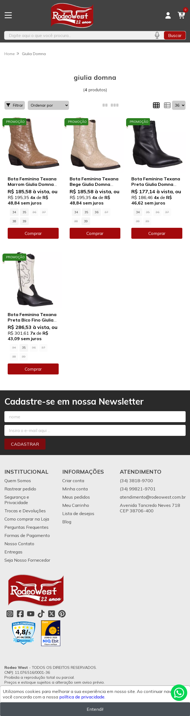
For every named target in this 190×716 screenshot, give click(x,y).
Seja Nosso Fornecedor (27, 560)
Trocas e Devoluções (25, 510)
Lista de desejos (78, 513)
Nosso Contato (19, 543)
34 (14, 212)
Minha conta (75, 488)
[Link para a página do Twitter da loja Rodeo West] (51, 614)
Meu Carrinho (75, 505)
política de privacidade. (82, 697)
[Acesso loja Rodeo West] (168, 15)
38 (14, 221)
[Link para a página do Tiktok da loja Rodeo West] (41, 614)
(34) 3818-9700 (136, 480)
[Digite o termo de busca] (77, 35)
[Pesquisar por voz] (157, 35)
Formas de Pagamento (27, 535)
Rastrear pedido (20, 488)
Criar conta (73, 480)
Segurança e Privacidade (16, 499)
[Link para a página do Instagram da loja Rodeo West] (10, 614)
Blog (66, 521)
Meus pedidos (76, 497)
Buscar (175, 35)
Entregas (13, 552)
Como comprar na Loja (26, 519)
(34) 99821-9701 (138, 488)
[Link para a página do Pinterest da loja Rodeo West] (62, 614)
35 (24, 212)
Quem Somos (17, 480)
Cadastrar (25, 444)
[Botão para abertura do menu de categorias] (8, 15)
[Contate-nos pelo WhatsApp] (179, 692)
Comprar (33, 233)
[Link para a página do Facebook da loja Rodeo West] (20, 614)
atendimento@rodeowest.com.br (153, 497)
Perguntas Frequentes (26, 527)
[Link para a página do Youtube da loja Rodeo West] (31, 614)
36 (96, 212)
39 (24, 221)
